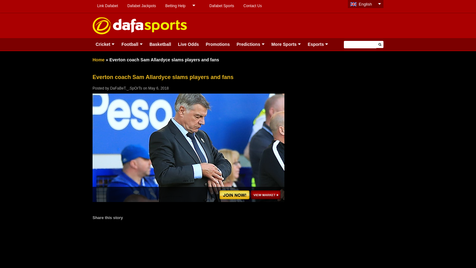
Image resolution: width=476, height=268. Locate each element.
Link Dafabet (107, 6)
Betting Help (175, 6)
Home (99, 59)
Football (129, 44)
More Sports (284, 44)
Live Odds (188, 44)
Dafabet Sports (221, 6)
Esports (316, 44)
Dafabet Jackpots (141, 6)
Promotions (218, 44)
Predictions (248, 44)
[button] (379, 44)
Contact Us (253, 6)
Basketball (160, 44)
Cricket (103, 44)
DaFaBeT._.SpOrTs (126, 88)
